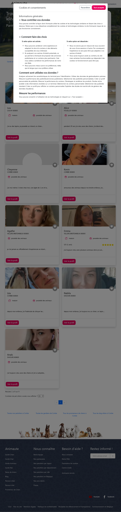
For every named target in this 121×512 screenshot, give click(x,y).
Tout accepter (98, 7)
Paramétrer (85, 7)
